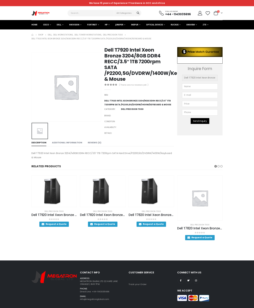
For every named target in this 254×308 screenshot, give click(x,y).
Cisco (46, 24)
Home (34, 24)
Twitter (188, 276)
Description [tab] (38, 142)
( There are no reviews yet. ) (133, 84)
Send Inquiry (200, 121)
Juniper (119, 24)
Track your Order (138, 280)
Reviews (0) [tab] (94, 142)
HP (106, 24)
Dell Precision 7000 (56, 211)
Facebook (181, 276)
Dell (59, 24)
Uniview (190, 24)
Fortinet (92, 24)
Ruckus (175, 24)
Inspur (134, 24)
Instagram (196, 276)
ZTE (204, 24)
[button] (215, 166)
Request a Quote (58, 224)
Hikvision (74, 24)
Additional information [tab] (67, 142)
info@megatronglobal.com (94, 295)
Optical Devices (154, 24)
